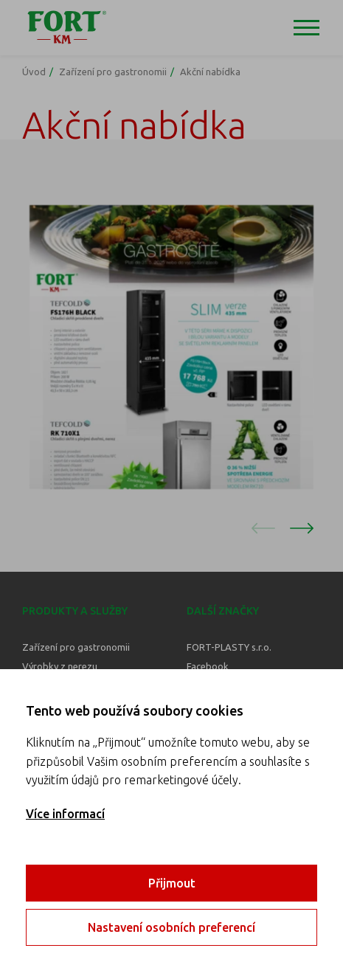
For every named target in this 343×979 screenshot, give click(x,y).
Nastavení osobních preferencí (171, 927)
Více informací (65, 813)
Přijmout (171, 883)
